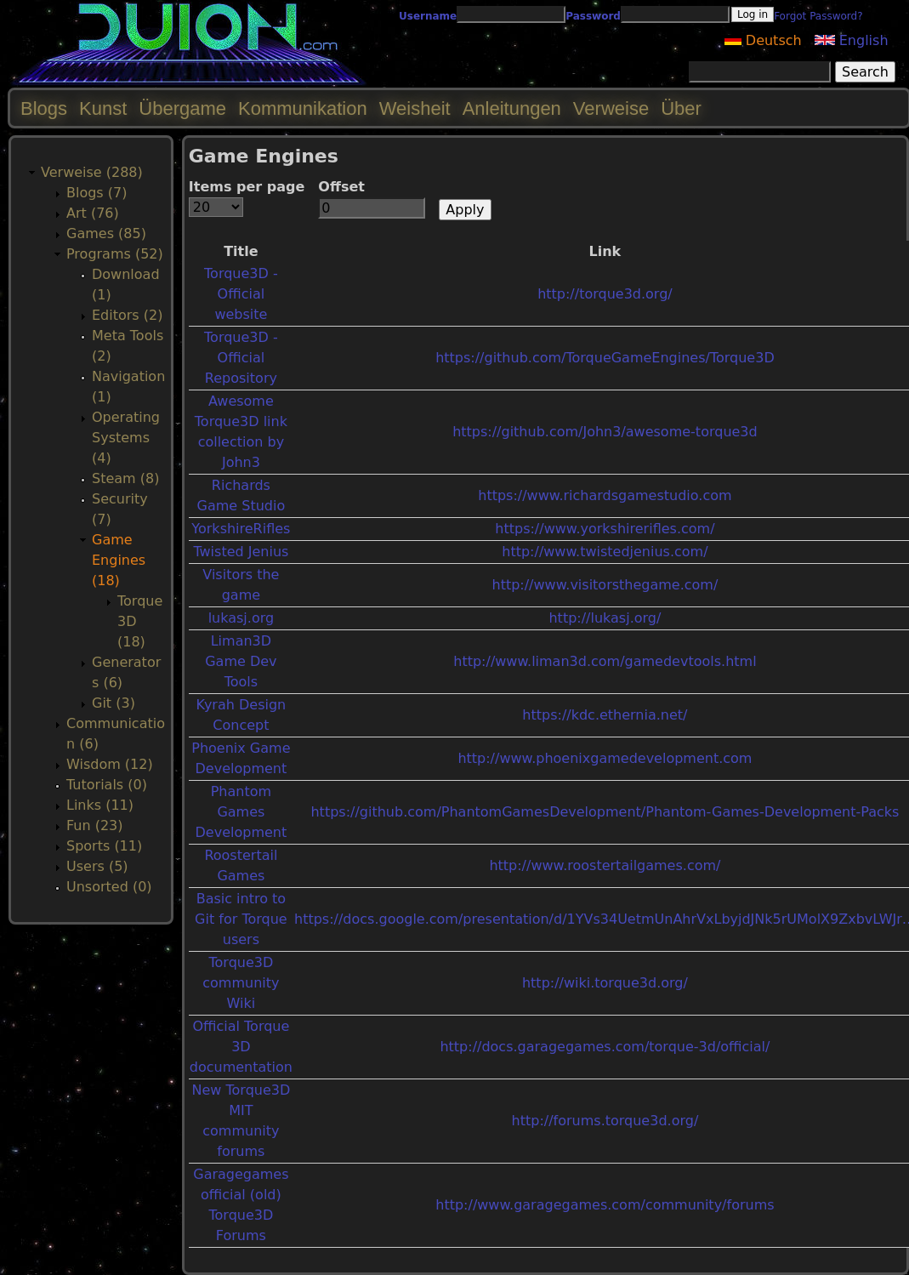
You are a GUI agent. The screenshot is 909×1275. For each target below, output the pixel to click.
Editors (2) (127, 315)
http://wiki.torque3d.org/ (605, 983)
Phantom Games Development (241, 811)
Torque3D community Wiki (240, 982)
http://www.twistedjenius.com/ (604, 552)
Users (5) (97, 866)
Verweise (611, 108)
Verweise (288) (92, 172)
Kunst (103, 108)
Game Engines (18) (118, 560)
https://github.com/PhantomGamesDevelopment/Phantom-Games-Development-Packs (604, 812)
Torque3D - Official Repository (241, 357)
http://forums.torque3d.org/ (605, 1121)
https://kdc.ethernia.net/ (604, 715)
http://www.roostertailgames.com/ (604, 865)
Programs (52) (114, 254)
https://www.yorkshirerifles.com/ (604, 529)
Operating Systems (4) (126, 437)
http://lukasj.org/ (604, 618)
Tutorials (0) (106, 785)
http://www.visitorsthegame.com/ (604, 585)
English (852, 40)
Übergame (182, 108)
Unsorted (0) (109, 887)
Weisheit (415, 108)
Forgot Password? (818, 16)
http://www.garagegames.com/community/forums (604, 1205)
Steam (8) (125, 478)
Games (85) (106, 233)
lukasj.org (241, 618)
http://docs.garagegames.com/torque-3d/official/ (605, 1047)
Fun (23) (94, 825)
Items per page (247, 187)
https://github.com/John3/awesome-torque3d (605, 432)
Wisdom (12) (109, 764)
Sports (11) (104, 846)
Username (428, 16)
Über (681, 108)
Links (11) (100, 805)
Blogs (43, 108)
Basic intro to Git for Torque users (241, 919)
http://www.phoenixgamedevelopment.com (604, 758)
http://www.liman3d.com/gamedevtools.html (604, 661)
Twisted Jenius (240, 552)
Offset (341, 187)
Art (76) (92, 213)
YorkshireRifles (240, 529)
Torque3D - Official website (241, 293)
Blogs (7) (96, 193)
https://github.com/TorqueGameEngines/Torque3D (605, 358)
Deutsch (763, 40)
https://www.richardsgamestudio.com (604, 495)
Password (593, 16)
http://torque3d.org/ (605, 294)
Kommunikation (302, 108)
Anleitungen (512, 108)
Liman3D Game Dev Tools (240, 661)
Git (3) (113, 703)
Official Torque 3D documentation (241, 1046)
